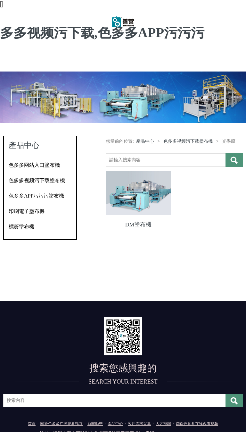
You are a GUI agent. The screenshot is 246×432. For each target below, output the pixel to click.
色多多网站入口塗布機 (34, 165)
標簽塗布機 (21, 226)
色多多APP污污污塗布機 (36, 196)
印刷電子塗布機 (27, 211)
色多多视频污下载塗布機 (37, 180)
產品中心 (145, 141)
